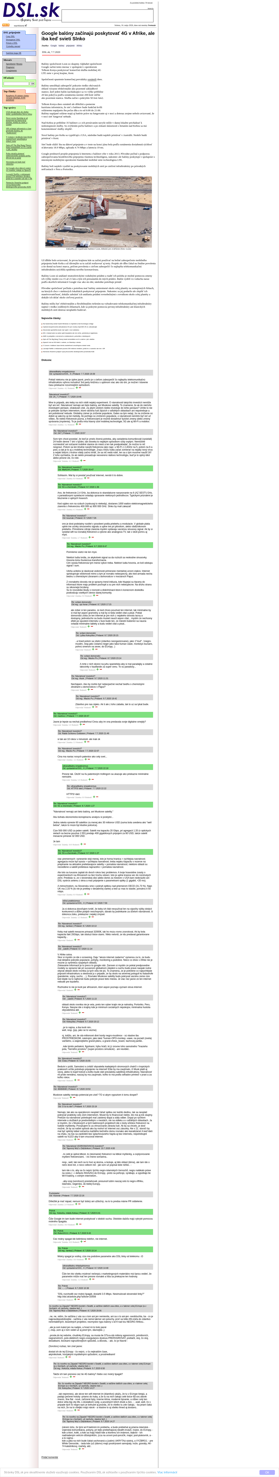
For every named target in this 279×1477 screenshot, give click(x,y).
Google (54, 46)
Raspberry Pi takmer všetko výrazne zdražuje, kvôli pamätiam (17, 98)
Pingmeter (10, 67)
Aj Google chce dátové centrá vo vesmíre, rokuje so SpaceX (18, 169)
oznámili (92, 79)
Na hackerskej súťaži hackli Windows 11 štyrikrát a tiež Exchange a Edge (68, 324)
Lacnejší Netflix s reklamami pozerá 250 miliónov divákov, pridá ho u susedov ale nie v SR (19, 176)
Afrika (79, 46)
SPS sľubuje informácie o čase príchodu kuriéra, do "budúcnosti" (18, 130)
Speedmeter (11, 64)
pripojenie (70, 46)
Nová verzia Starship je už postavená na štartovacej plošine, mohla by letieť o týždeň (17, 121)
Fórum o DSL (11, 43)
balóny (61, 46)
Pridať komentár (49, 1457)
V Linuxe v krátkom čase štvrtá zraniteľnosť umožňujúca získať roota (19, 139)
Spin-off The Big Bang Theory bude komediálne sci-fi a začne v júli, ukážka (19, 147)
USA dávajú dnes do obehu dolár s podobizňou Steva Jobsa (19, 113)
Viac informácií (167, 1473)
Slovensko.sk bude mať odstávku (15, 163)
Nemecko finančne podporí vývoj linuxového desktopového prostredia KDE (18, 185)
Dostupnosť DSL (13, 40)
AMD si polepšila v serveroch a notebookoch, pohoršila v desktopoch (66, 336)
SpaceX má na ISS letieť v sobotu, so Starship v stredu (62, 342)
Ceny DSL (10, 36)
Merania (19, 64)
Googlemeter (11, 70)
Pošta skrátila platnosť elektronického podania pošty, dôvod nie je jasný (18, 155)
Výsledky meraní (13, 46)
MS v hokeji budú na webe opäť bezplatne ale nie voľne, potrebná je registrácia (70, 333)
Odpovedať (53, 388)
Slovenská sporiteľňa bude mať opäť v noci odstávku (61, 330)
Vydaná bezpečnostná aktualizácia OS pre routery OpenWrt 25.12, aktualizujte (70, 327)
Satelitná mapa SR (13, 53)
